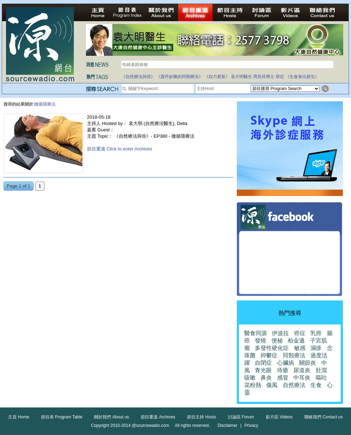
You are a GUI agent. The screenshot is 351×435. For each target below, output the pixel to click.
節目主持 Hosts (201, 417)
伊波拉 (280, 333)
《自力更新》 (217, 76)
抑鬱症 (269, 355)
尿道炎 (301, 370)
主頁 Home (18, 417)
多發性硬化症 (272, 348)
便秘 (277, 341)
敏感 (299, 348)
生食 (316, 385)
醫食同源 (255, 333)
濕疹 (316, 348)
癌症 (280, 76)
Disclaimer (227, 425)
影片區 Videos (279, 417)
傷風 (271, 385)
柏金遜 (296, 341)
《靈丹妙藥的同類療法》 (179, 76)
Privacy (251, 425)
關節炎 (307, 363)
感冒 (282, 378)
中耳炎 (301, 378)
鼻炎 (266, 378)
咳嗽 (250, 378)
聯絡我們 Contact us (323, 417)
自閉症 (263, 363)
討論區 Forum (241, 417)
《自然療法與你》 (138, 76)
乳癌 (316, 333)
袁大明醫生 (241, 76)
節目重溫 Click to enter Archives (119, 148)
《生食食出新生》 (302, 76)
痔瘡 (282, 370)
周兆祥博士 (263, 76)
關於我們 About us (111, 417)
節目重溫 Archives (158, 417)
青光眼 (263, 370)
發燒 (260, 341)
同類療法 (294, 355)
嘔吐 (321, 378)
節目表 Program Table (61, 417)
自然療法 (294, 385)
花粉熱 (252, 385)
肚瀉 (321, 370)
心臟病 (285, 363)
